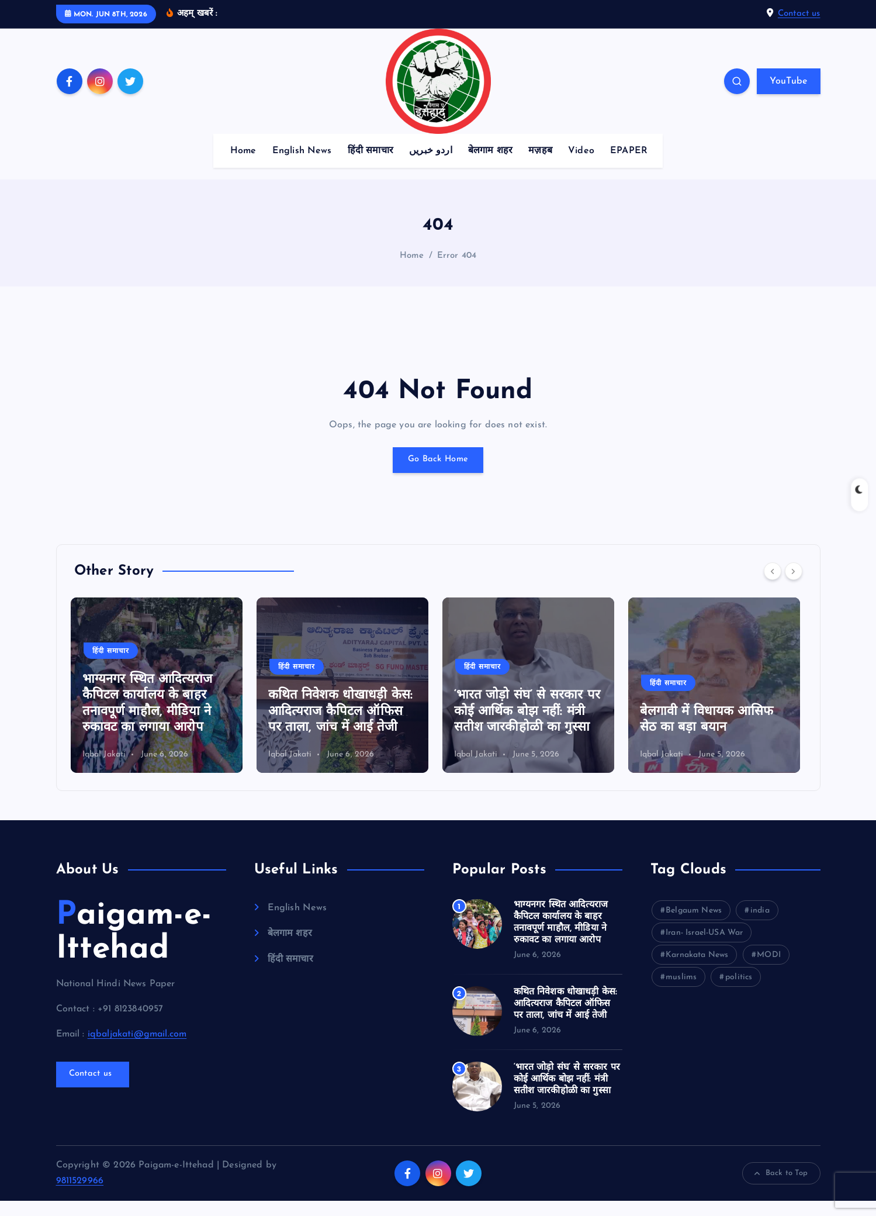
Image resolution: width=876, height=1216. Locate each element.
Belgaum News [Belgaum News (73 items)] (694, 925)
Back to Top (781, 1188)
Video (581, 166)
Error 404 (456, 270)
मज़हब (540, 166)
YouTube (788, 96)
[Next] (793, 586)
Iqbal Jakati (108, 769)
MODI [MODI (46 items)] (769, 970)
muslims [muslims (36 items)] (681, 992)
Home (243, 166)
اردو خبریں (430, 166)
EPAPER (629, 166)
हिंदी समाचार (370, 166)
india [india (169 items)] (760, 925)
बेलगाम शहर (490, 166)
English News (302, 166)
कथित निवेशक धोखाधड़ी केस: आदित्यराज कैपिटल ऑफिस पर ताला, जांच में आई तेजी (344, 726)
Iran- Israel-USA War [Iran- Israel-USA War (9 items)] (704, 948)
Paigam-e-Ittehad (134, 948)
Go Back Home (438, 475)
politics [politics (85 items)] (738, 992)
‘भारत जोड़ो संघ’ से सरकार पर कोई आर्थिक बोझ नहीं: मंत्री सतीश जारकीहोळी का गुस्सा (531, 726)
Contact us (799, 21)
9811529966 (80, 1196)
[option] (160, 700)
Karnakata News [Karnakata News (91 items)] (697, 970)
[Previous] (772, 586)
